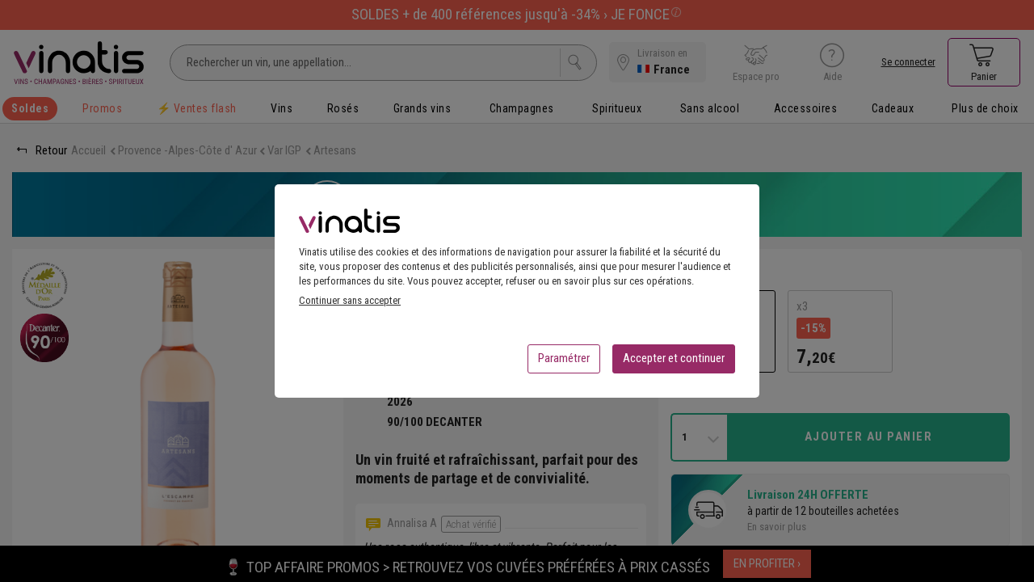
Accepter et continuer (674, 363)
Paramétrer (564, 363)
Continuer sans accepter (350, 305)
